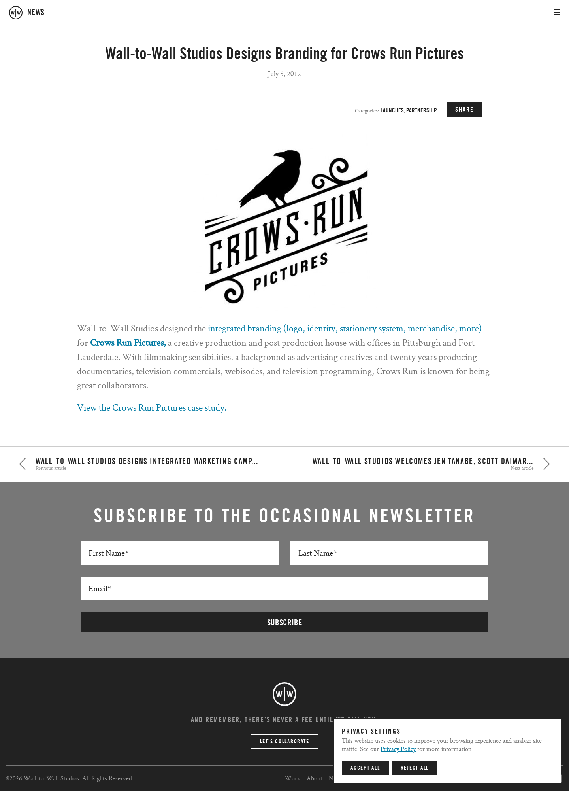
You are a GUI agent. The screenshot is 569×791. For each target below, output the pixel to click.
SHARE (464, 109)
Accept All (365, 768)
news (36, 13)
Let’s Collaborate (284, 741)
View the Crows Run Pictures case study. (151, 407)
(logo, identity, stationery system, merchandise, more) (382, 328)
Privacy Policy (398, 749)
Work (292, 778)
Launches (392, 111)
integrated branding (245, 328)
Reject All (415, 768)
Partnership (421, 111)
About (314, 778)
